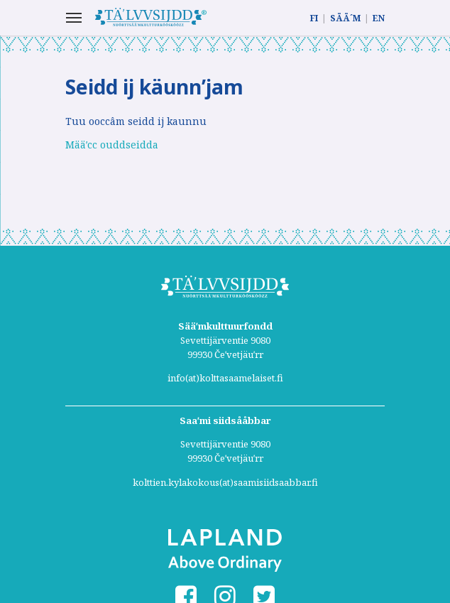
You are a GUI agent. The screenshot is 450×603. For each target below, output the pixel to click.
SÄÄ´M (345, 18)
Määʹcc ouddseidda (111, 144)
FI (314, 18)
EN (379, 18)
